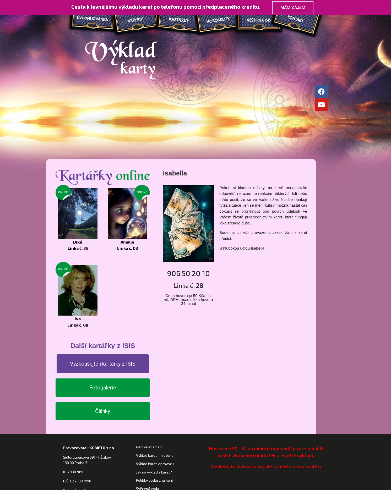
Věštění (135, 20)
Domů (90, 20)
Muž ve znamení (149, 370)
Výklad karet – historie (154, 378)
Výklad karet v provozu (155, 386)
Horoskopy (219, 20)
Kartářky (177, 20)
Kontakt (303, 20)
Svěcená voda (147, 412)
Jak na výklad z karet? (154, 395)
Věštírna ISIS (261, 20)
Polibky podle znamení (154, 403)
